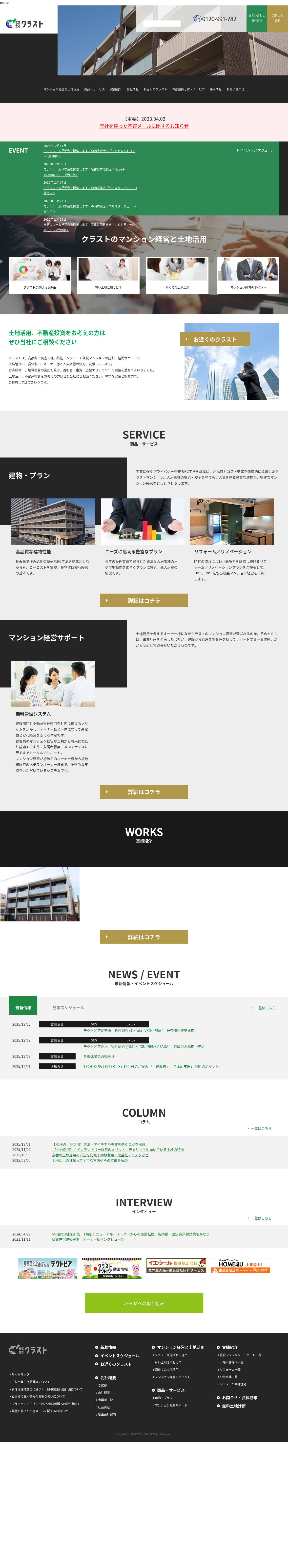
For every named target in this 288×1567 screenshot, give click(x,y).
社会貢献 (104, 1407)
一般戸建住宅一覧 (232, 1362)
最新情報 (23, 1007)
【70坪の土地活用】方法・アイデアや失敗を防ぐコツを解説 (98, 1144)
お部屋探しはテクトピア (188, 89)
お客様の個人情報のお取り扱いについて (38, 1396)
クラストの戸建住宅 (233, 1384)
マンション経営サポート (171, 1405)
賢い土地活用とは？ (168, 1362)
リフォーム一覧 (230, 1369)
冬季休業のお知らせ (99, 1056)
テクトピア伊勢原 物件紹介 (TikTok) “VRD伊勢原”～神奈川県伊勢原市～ (140, 1030)
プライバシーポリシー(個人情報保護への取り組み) (45, 1404)
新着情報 (108, 1347)
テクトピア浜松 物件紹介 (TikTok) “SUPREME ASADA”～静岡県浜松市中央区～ (145, 1046)
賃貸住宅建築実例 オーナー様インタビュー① (88, 1239)
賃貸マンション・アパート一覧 (240, 1355)
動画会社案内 (107, 1414)
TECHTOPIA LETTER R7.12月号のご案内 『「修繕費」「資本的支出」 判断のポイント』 (152, 1066)
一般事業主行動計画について (31, 1382)
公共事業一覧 (229, 1377)
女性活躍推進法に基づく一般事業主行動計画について (47, 1389)
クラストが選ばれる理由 (171, 1355)
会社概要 (108, 1377)
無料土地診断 (234, 1406)
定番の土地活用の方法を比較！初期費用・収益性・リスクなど (100, 1154)
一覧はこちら (265, 1007)
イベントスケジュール (257, 150)
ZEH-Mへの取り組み (144, 1303)
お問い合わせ (235, 89)
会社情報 (133, 89)
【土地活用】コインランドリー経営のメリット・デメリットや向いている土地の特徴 (118, 1149)
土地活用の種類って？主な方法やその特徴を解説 (90, 1160)
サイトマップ (20, 1374)
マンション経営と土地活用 (61, 89)
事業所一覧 (105, 1400)
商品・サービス (94, 89)
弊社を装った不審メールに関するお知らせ (144, 125)
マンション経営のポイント (172, 1377)
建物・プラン (164, 1398)
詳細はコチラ (144, 600)
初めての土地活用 (167, 1369)
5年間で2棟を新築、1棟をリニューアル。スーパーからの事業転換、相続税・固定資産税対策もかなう (131, 1234)
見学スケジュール (68, 1007)
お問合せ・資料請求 (240, 1397)
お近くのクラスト (155, 89)
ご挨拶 (102, 1385)
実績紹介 (116, 89)
